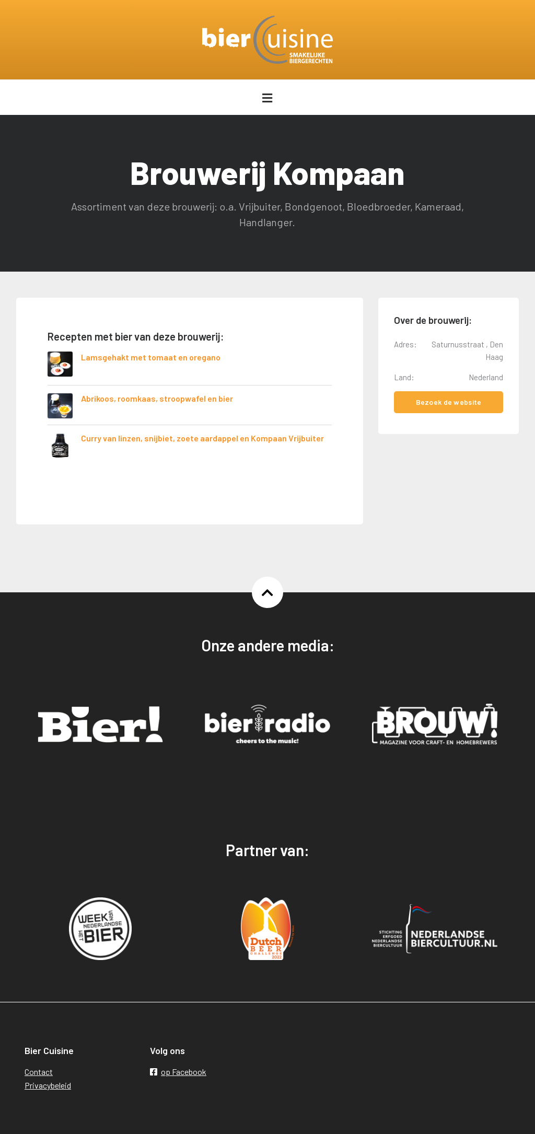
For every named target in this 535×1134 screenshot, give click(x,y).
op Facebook (178, 1072)
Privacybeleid (48, 1085)
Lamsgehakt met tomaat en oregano (150, 357)
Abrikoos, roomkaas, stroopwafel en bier (157, 398)
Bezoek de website (449, 402)
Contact (39, 1072)
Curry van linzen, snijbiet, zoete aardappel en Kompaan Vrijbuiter (202, 438)
